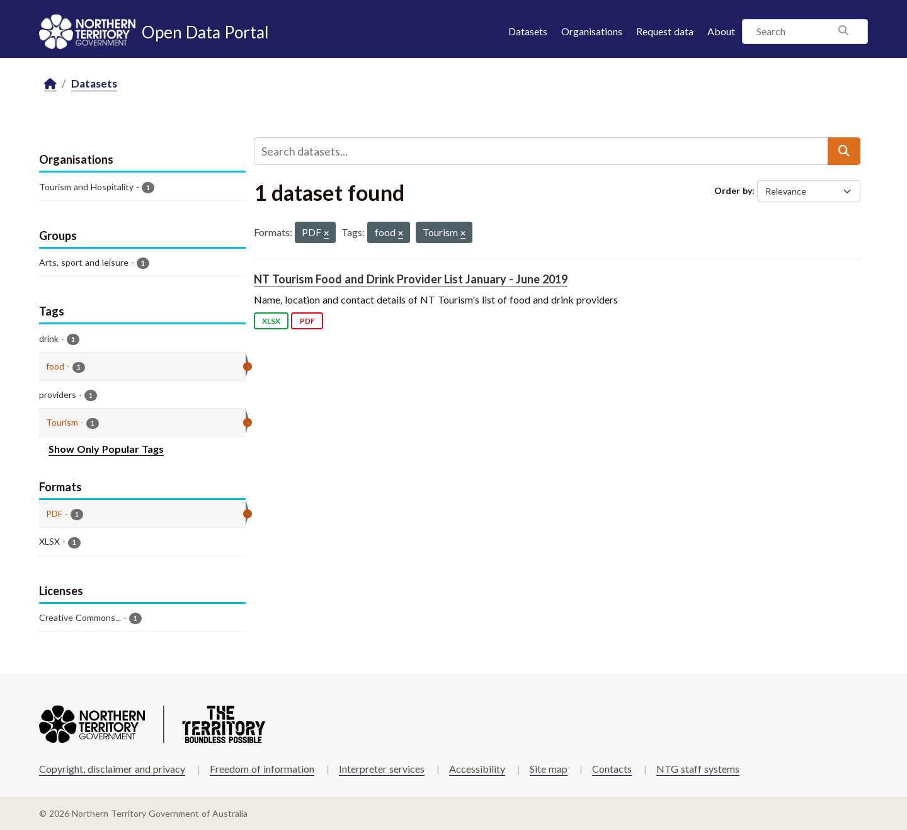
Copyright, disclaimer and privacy (112, 769)
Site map (549, 769)
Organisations (591, 31)
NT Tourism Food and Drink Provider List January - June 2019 (411, 279)
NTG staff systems (697, 769)
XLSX (271, 321)
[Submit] (844, 151)
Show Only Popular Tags (106, 449)
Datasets (527, 31)
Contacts (612, 769)
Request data (664, 31)
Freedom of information (262, 769)
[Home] (50, 84)
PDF (307, 321)
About (721, 31)
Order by (733, 190)
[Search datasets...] (541, 151)
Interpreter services (382, 769)
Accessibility (477, 769)
